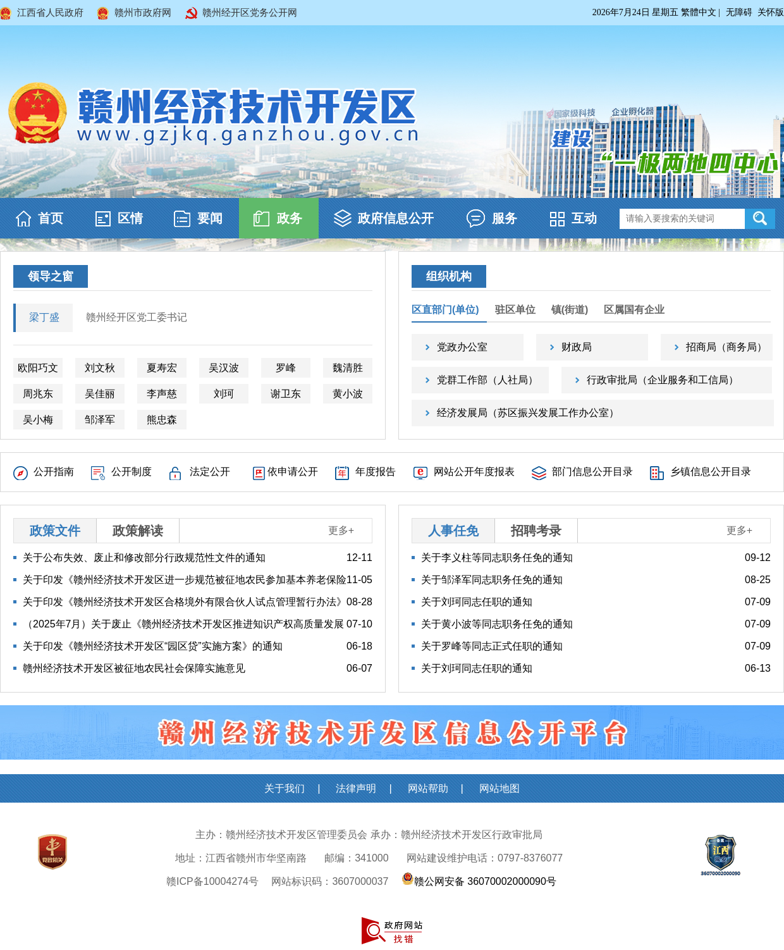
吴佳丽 (100, 393)
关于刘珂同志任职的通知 (476, 601)
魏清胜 (348, 367)
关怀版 (770, 12)
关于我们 (284, 788)
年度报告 (375, 471)
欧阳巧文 (38, 367)
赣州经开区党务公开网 (249, 13)
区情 (130, 218)
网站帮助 (428, 788)
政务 (289, 218)
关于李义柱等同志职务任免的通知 (497, 557)
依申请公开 (292, 471)
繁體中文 (698, 12)
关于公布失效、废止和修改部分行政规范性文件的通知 (144, 557)
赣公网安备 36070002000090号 (485, 881)
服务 (504, 218)
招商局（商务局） (726, 347)
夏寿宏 (162, 367)
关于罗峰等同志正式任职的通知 (492, 646)
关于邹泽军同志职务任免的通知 (492, 579)
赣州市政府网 (142, 13)
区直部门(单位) (445, 309)
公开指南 (54, 471)
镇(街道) (570, 309)
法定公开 (210, 471)
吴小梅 (38, 419)
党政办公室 (462, 347)
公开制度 (131, 471)
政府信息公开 (396, 218)
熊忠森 (162, 419)
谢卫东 (286, 393)
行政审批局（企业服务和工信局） (662, 379)
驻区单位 (515, 309)
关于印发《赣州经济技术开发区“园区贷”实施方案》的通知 (153, 646)
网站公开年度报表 (474, 471)
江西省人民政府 (50, 13)
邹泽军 (100, 419)
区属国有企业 (634, 309)
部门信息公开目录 (592, 471)
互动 (584, 218)
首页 (50, 218)
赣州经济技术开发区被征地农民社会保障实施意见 (134, 668)
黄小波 (348, 393)
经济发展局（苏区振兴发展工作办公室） (528, 412)
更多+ (341, 530)
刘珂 (224, 393)
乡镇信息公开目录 (710, 471)
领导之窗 (50, 276)
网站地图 (499, 788)
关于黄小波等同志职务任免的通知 (497, 624)
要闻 (210, 218)
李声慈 (162, 393)
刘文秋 (100, 367)
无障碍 (739, 12)
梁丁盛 (44, 317)
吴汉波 (224, 367)
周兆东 (38, 393)
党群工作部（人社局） (487, 379)
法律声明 (356, 788)
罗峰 (286, 367)
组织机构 (449, 276)
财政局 (576, 347)
